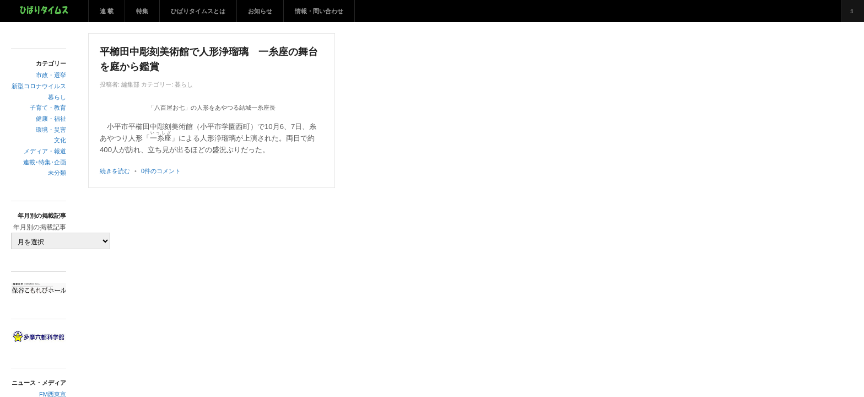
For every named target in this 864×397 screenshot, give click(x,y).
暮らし (57, 97)
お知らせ (260, 11)
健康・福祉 (51, 118)
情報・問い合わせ (319, 11)
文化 (60, 140)
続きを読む (115, 171)
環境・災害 (51, 129)
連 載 (107, 11)
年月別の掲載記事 (39, 227)
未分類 (57, 172)
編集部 (130, 84)
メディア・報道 (45, 151)
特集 (142, 11)
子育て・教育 (48, 107)
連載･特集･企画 (44, 162)
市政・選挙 (51, 75)
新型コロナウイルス (39, 86)
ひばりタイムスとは (198, 11)
